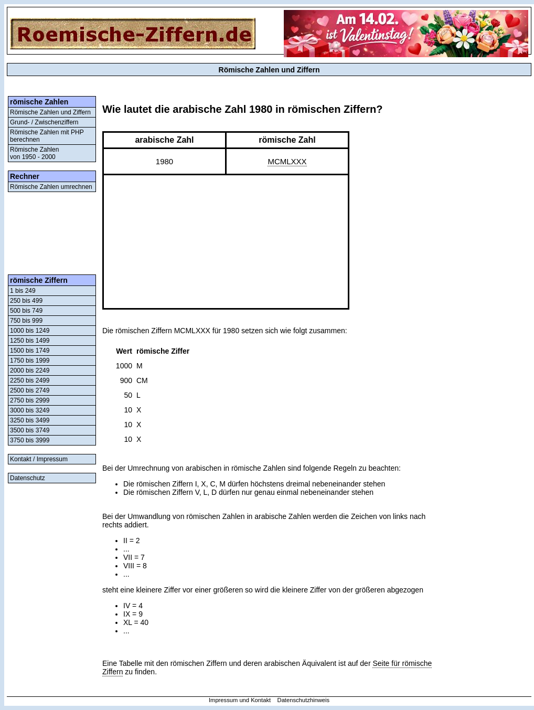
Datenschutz (27, 478)
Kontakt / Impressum (39, 459)
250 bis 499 (26, 300)
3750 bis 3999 (29, 440)
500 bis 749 (26, 310)
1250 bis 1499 (29, 340)
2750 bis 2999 (29, 400)
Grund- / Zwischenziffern (44, 122)
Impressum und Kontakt (240, 700)
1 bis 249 (23, 290)
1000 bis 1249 (29, 330)
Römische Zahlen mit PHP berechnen (47, 136)
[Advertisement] (52, 233)
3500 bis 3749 (29, 430)
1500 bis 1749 (29, 350)
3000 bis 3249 (29, 410)
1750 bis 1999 (29, 360)
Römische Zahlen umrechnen (51, 186)
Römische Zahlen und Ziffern (50, 112)
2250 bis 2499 (29, 380)
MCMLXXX (287, 161)
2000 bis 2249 (29, 370)
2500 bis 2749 (29, 390)
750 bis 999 (26, 320)
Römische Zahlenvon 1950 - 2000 (34, 153)
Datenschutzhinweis (303, 700)
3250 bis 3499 (29, 420)
